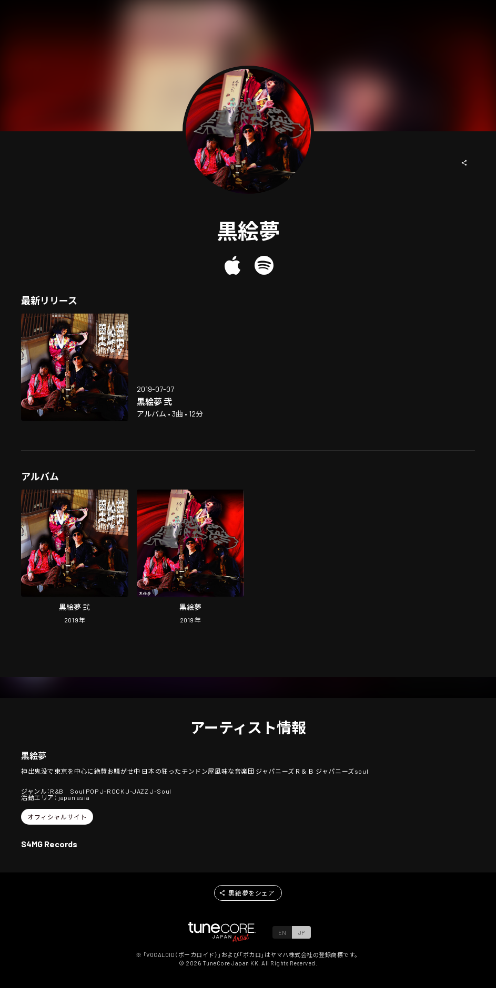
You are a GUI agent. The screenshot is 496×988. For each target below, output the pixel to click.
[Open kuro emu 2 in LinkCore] (74, 367)
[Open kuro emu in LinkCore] (190, 558)
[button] (464, 162)
